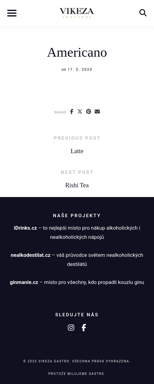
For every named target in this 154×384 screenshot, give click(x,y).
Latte (77, 151)
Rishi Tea (77, 185)
